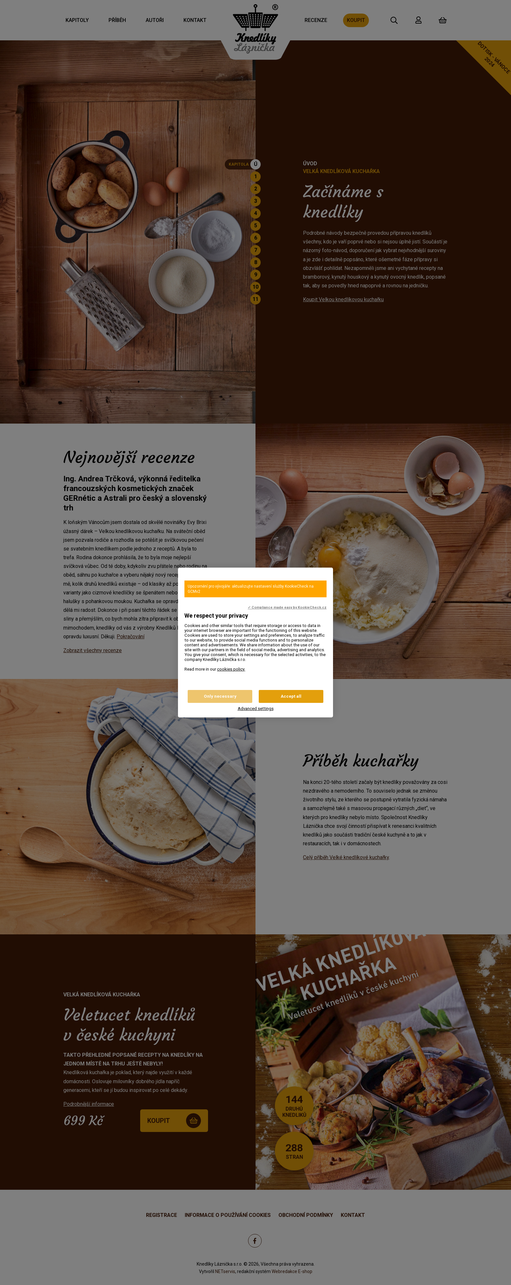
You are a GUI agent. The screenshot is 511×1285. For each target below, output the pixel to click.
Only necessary (220, 696)
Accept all (291, 696)
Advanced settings (256, 708)
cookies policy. (231, 669)
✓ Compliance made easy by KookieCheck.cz (287, 607)
